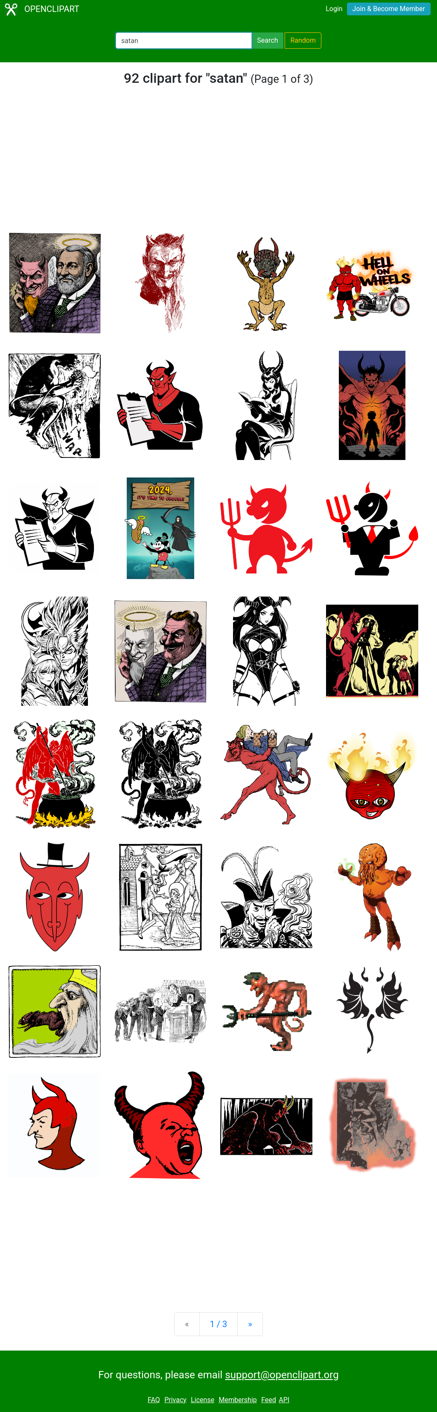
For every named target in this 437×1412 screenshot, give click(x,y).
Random (303, 40)
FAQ (154, 1400)
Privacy (175, 1400)
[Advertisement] (218, 164)
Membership (237, 1400)
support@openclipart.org (281, 1375)
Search (267, 40)
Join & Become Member (389, 9)
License (202, 1400)
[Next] (249, 1324)
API (284, 1400)
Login (334, 9)
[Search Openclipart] (184, 40)
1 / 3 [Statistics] (218, 1324)
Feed (268, 1400)
